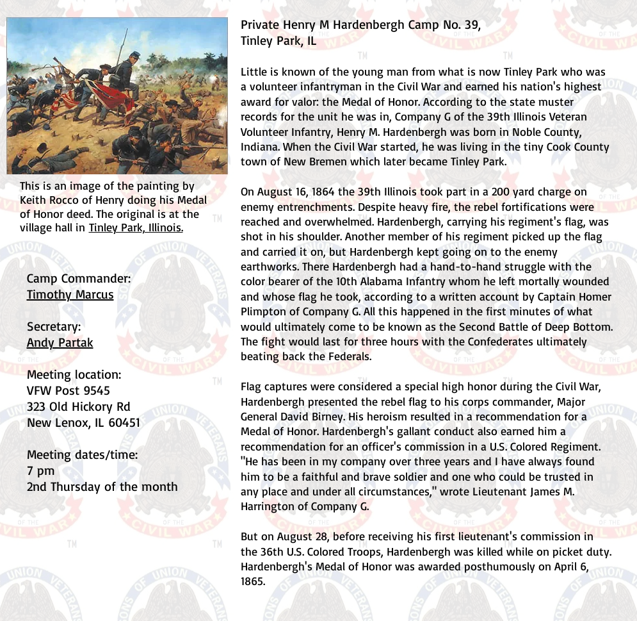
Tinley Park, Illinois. (136, 227)
